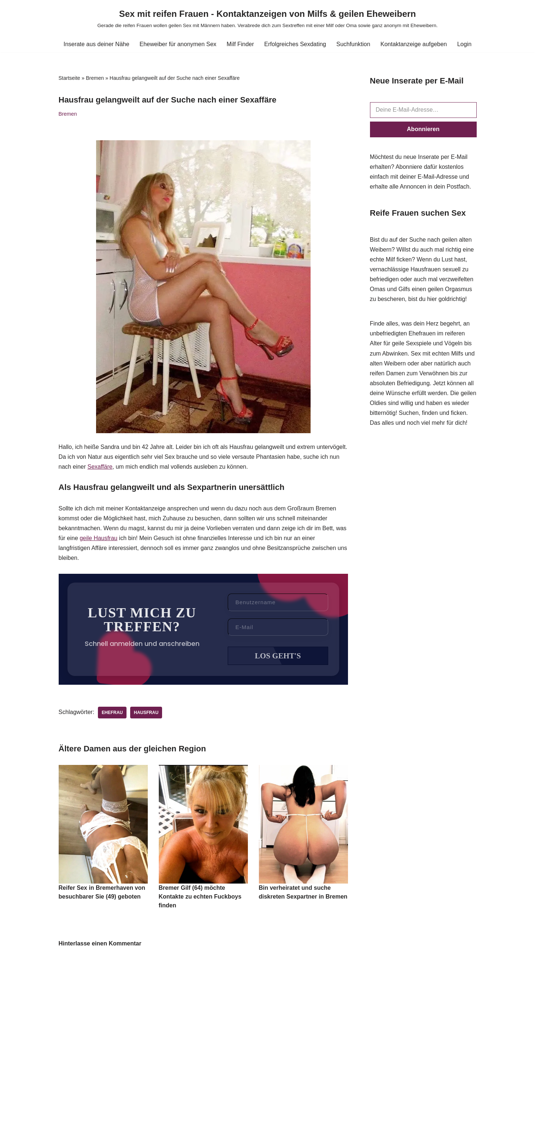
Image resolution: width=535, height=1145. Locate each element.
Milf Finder (240, 44)
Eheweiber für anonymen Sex (177, 44)
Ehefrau (112, 713)
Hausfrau (146, 713)
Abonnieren (423, 129)
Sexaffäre (100, 467)
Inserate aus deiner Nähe (96, 44)
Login (465, 44)
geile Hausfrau (98, 538)
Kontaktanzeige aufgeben (414, 44)
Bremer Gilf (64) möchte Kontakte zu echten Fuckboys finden (200, 898)
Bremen (95, 78)
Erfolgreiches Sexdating (295, 44)
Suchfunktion (354, 44)
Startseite (69, 78)
